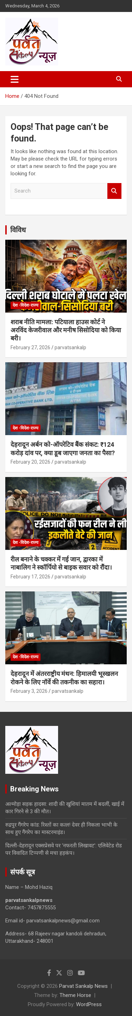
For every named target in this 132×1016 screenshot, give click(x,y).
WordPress (89, 1004)
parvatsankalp (70, 347)
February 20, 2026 (30, 462)
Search (114, 191)
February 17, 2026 (30, 576)
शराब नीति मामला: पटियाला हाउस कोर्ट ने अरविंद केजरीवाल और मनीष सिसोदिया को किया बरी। (66, 330)
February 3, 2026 (29, 691)
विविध (18, 230)
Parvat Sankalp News (83, 986)
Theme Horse (75, 995)
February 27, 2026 (30, 347)
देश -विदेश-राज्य (25, 305)
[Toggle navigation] (14, 79)
